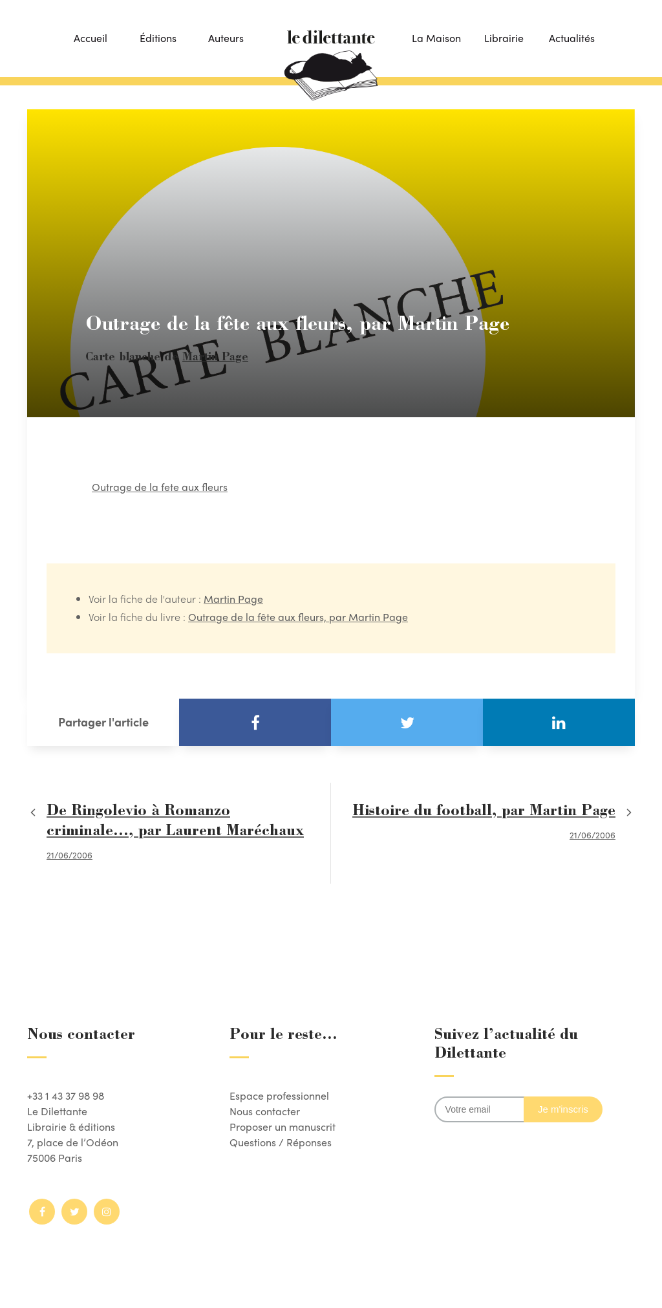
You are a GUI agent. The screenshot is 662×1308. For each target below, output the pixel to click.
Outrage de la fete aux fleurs (160, 486)
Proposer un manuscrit (283, 1126)
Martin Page (215, 358)
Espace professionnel (279, 1095)
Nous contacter (265, 1111)
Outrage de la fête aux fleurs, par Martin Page (298, 616)
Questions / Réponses (281, 1142)
